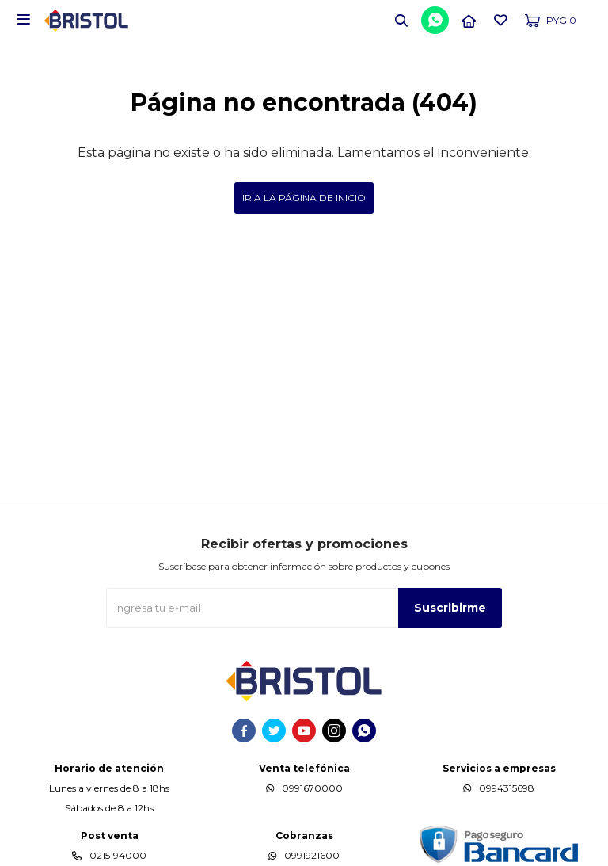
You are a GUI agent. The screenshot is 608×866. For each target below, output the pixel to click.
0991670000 (312, 788)
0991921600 (312, 855)
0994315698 (506, 788)
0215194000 (117, 855)
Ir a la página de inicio (304, 198)
